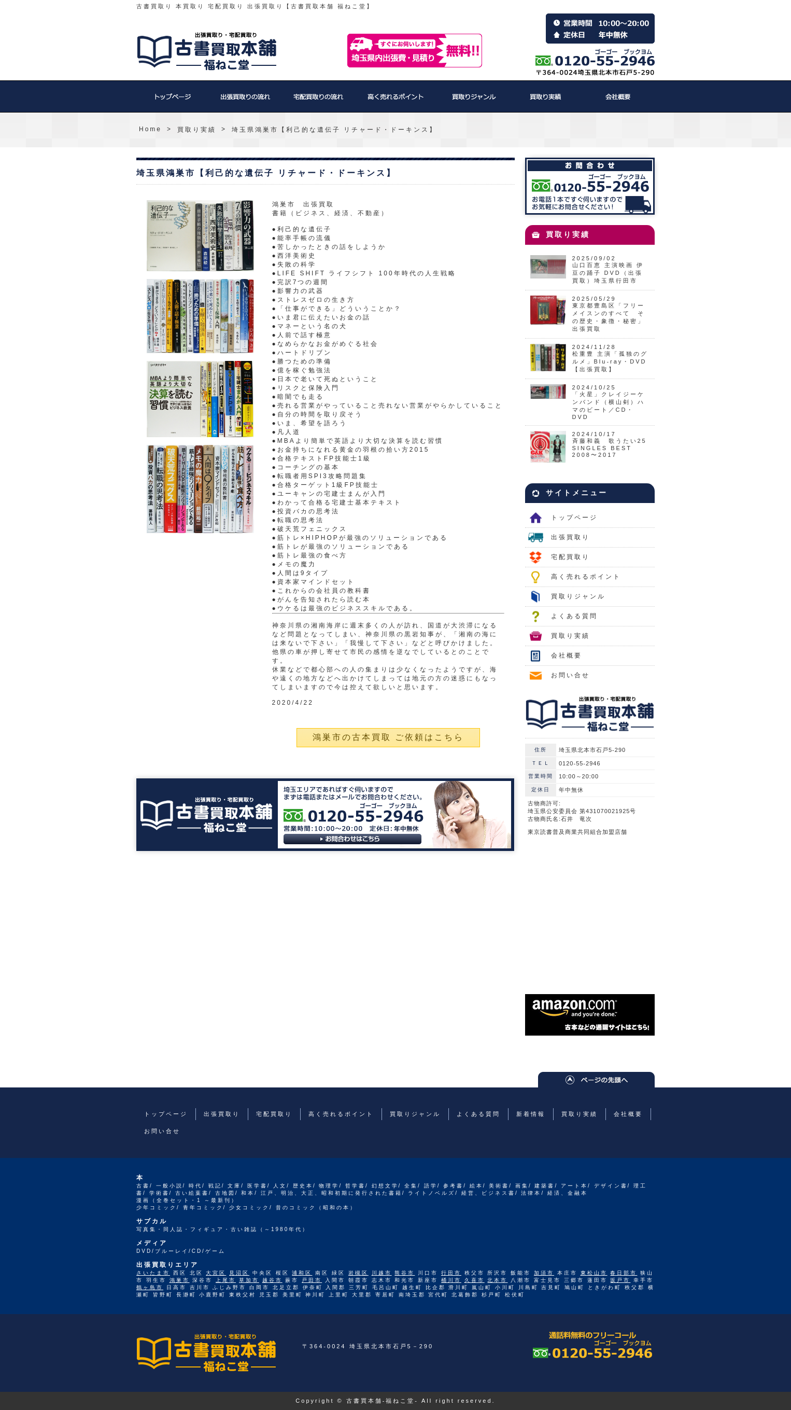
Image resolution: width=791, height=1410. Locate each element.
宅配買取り (317, 101)
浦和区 (302, 1273)
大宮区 (216, 1273)
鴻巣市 (180, 1280)
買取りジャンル (473, 101)
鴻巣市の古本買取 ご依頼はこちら (388, 737)
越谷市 (272, 1280)
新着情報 (530, 1114)
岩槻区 (358, 1273)
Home (150, 129)
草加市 (249, 1280)
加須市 (544, 1273)
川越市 (382, 1273)
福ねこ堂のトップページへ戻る (206, 51)
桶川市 (451, 1280)
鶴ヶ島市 (149, 1287)
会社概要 (618, 101)
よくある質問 (574, 616)
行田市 (451, 1273)
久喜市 (474, 1280)
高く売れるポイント (395, 101)
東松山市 (594, 1273)
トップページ (172, 101)
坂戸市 (620, 1280)
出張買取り (245, 101)
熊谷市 (404, 1273)
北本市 (497, 1280)
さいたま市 (153, 1273)
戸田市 (312, 1280)
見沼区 (239, 1273)
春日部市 (623, 1273)
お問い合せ (570, 675)
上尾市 (226, 1280)
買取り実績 (546, 101)
